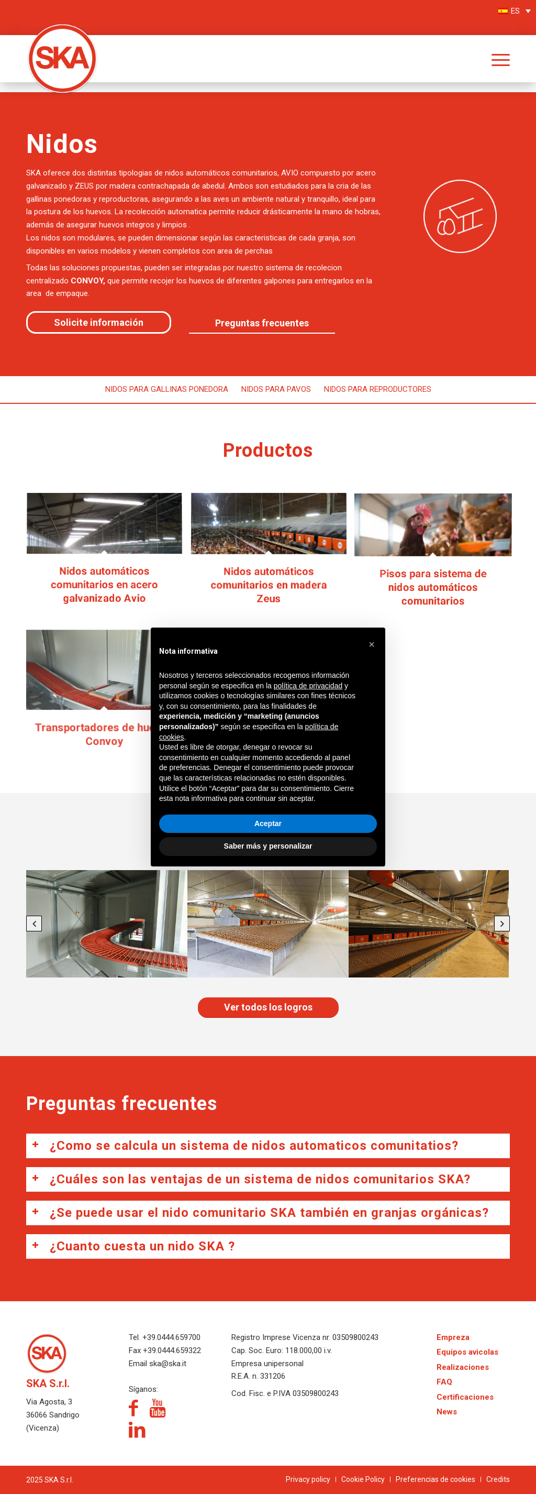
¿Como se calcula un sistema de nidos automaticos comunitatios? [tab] (245, 1145)
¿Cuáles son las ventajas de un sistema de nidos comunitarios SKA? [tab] (251, 1179)
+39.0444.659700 (171, 1337)
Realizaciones (463, 1367)
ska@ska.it (166, 1363)
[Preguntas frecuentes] (262, 323)
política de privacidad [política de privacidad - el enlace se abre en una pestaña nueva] (308, 686)
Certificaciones (465, 1397)
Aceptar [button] (268, 823)
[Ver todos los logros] (268, 1007)
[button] (34, 923)
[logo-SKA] (62, 45)
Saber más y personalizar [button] (268, 846)
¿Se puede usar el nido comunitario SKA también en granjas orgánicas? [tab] (260, 1212)
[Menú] (493, 58)
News (447, 1411)
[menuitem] (493, 58)
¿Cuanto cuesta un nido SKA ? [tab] (133, 1246)
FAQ (444, 1382)
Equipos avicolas (467, 1352)
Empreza (453, 1337)
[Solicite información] (98, 322)
